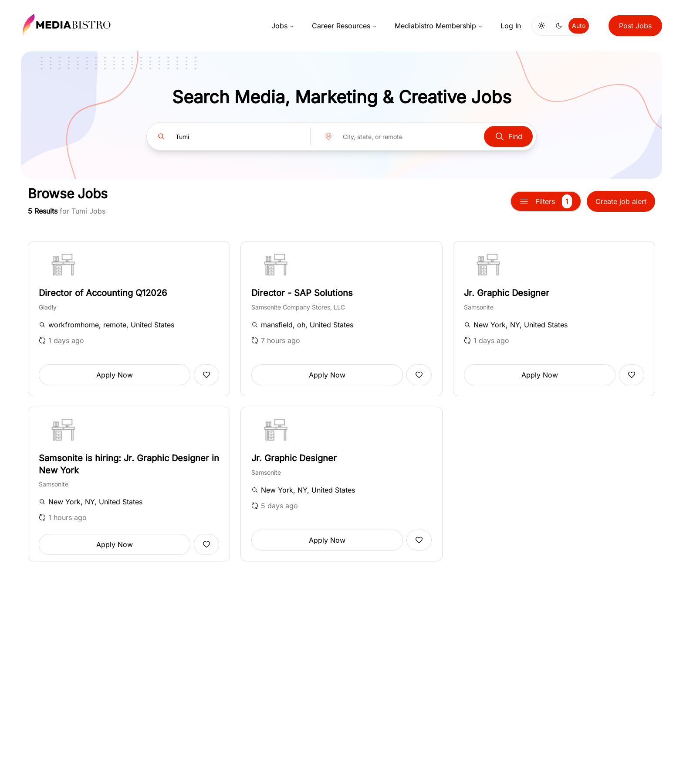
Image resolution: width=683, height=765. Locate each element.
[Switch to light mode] (541, 26)
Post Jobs (635, 25)
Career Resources (344, 25)
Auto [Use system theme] (578, 25)
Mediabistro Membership (439, 25)
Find (508, 136)
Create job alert (620, 201)
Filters (546, 201)
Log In (510, 25)
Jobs (282, 25)
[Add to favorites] (206, 374)
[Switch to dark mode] (559, 26)
